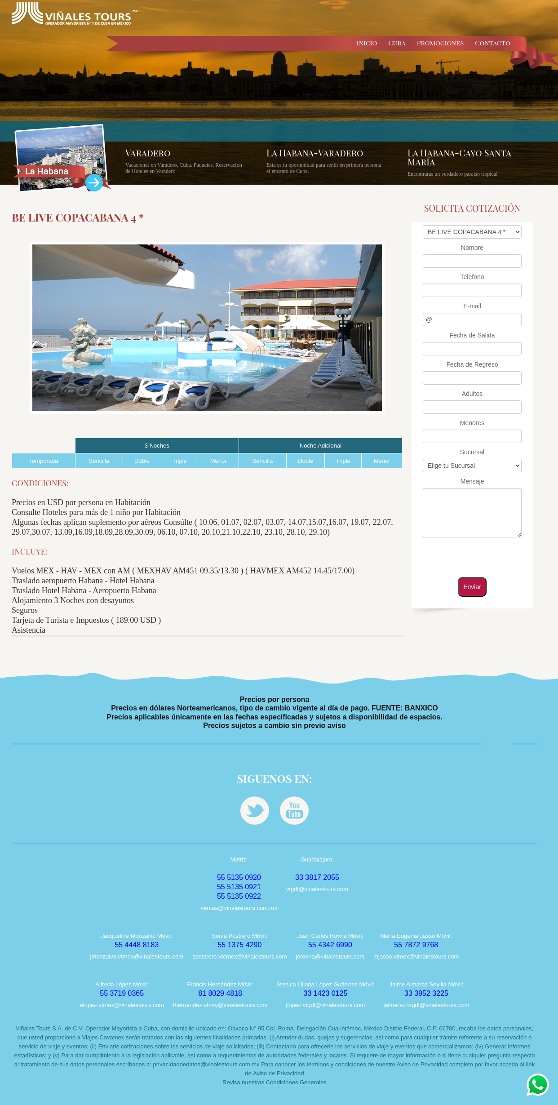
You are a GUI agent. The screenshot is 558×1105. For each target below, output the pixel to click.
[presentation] (471, 557)
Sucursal (472, 452)
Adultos (472, 393)
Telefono (472, 276)
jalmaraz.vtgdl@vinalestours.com (426, 1005)
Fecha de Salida (472, 335)
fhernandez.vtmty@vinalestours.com (220, 1005)
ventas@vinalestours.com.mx (239, 908)
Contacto (492, 42)
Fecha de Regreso (472, 364)
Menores (472, 422)
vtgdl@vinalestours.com (317, 889)
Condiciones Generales (296, 1082)
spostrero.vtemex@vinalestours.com (239, 956)
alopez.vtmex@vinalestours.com (122, 1005)
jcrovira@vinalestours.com (330, 956)
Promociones (440, 42)
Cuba (396, 48)
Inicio (367, 42)
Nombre (472, 247)
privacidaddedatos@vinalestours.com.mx (206, 1064)
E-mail (472, 306)
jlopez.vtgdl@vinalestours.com (325, 1005)
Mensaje (472, 481)
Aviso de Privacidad (278, 1073)
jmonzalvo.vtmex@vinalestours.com (137, 956)
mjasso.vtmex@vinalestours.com (416, 956)
